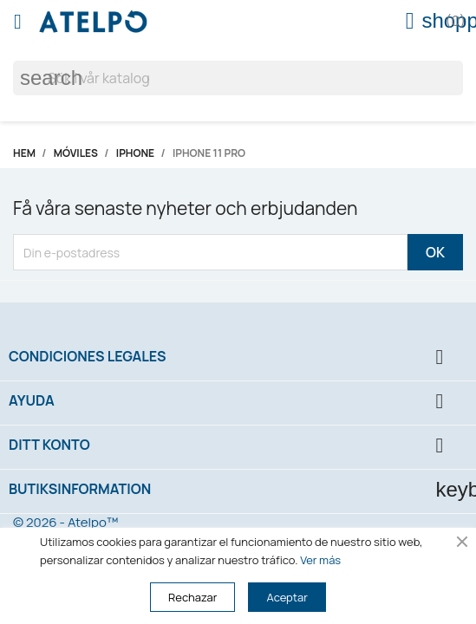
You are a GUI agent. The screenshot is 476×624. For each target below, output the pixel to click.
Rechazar (192, 597)
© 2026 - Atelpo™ (65, 522)
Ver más (320, 560)
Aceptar (286, 597)
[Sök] (238, 78)
